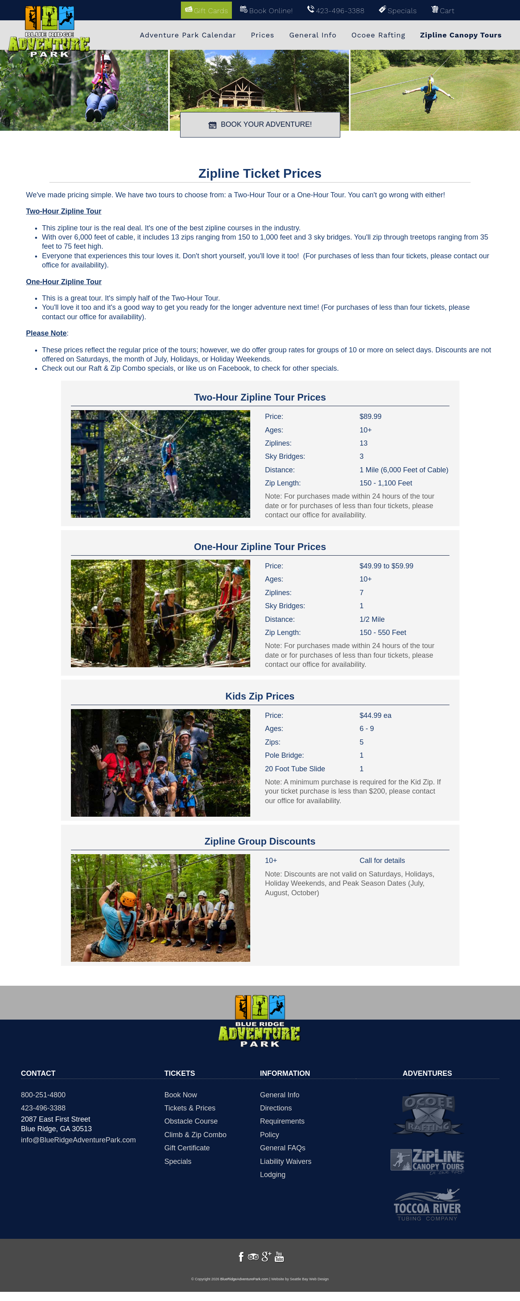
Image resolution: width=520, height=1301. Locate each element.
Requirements (282, 1121)
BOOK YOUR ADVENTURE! (260, 124)
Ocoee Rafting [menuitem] (378, 35)
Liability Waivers (286, 1161)
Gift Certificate (187, 1148)
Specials (178, 1161)
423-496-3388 (43, 1107)
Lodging (273, 1174)
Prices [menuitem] (263, 35)
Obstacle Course (191, 1121)
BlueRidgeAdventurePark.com (244, 1288)
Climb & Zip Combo (196, 1134)
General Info (280, 1094)
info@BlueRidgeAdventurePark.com (78, 1140)
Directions (276, 1107)
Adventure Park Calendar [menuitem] (188, 35)
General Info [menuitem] (313, 35)
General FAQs (283, 1148)
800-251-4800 (43, 1094)
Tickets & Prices (190, 1107)
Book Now (181, 1094)
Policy (269, 1134)
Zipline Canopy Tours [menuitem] (461, 35)
